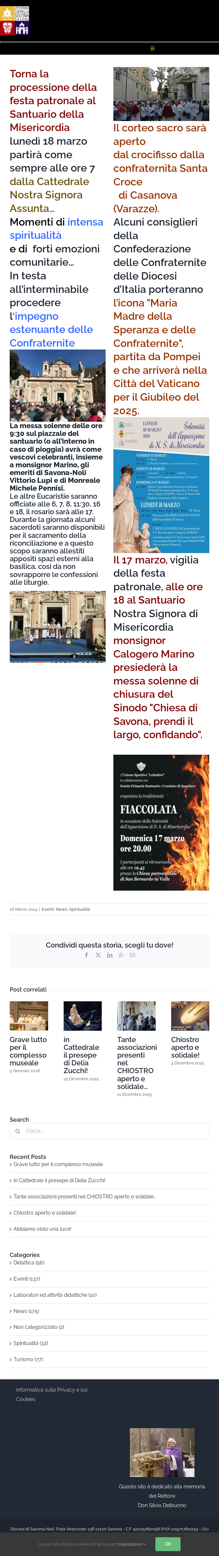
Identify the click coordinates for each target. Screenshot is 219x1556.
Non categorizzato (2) (39, 1327)
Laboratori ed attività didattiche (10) (55, 1295)
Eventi (48, 909)
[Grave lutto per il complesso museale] (29, 1004)
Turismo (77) (28, 1359)
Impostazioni (132, 1544)
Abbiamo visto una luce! (42, 1229)
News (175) (26, 1311)
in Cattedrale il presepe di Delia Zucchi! (81, 1055)
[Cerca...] (109, 1131)
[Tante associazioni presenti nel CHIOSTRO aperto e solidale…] (136, 1004)
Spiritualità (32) (31, 1343)
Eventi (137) (27, 1279)
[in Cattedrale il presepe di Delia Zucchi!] (83, 1004)
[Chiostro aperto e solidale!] (190, 1004)
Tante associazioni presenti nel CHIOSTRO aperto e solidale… (85, 1197)
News (61, 909)
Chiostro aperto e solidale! (185, 1047)
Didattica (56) (29, 1263)
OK (168, 1544)
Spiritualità (79, 909)
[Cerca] (18, 1131)
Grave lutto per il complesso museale (28, 1051)
